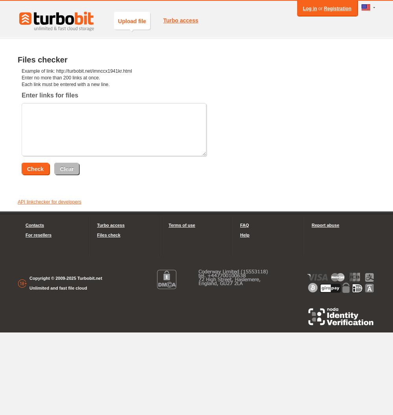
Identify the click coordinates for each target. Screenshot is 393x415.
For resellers (38, 235)
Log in (310, 8)
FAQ (244, 225)
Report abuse (325, 225)
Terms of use (182, 225)
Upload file (132, 23)
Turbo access (180, 20)
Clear (66, 169)
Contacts (35, 225)
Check (35, 169)
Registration (337, 8)
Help (245, 235)
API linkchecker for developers (49, 202)
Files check (108, 235)
